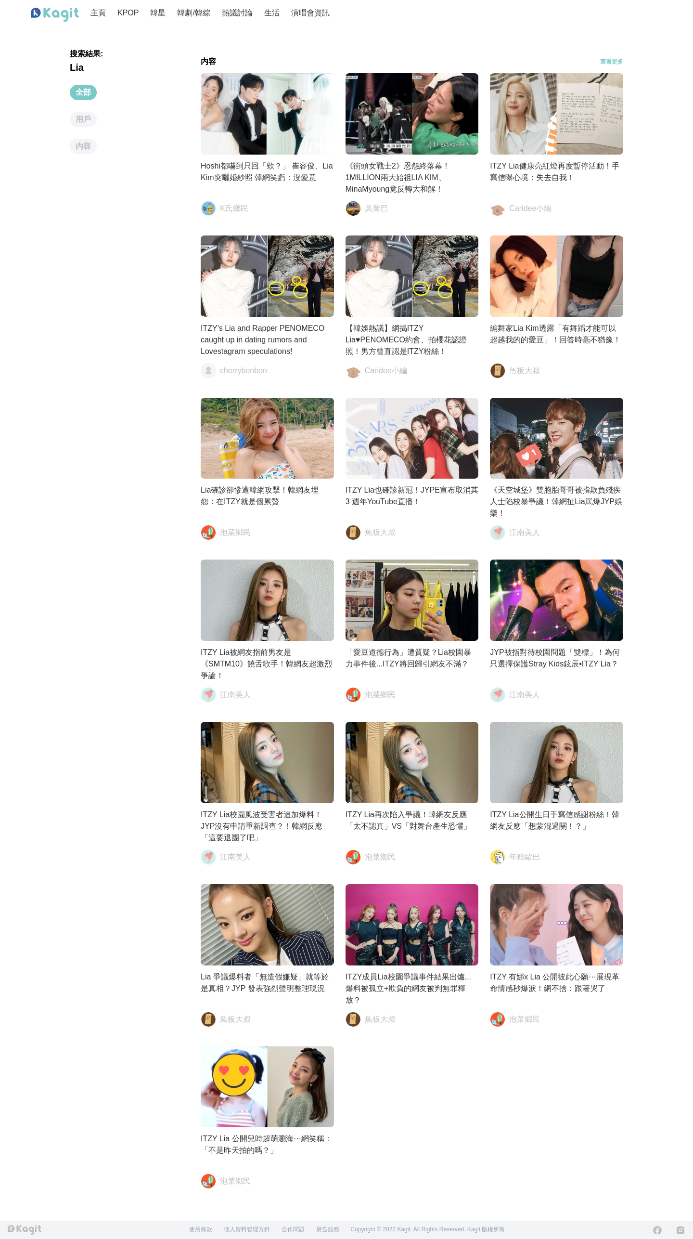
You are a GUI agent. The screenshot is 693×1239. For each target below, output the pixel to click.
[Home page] (55, 15)
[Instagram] (680, 1230)
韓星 (158, 13)
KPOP (128, 13)
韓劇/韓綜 (193, 13)
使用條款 (200, 1229)
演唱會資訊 (310, 13)
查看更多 (611, 61)
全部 (83, 92)
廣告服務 (327, 1229)
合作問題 (293, 1229)
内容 (83, 146)
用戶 (83, 119)
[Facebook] (657, 1230)
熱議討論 (237, 13)
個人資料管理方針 (247, 1229)
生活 (272, 13)
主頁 (98, 13)
